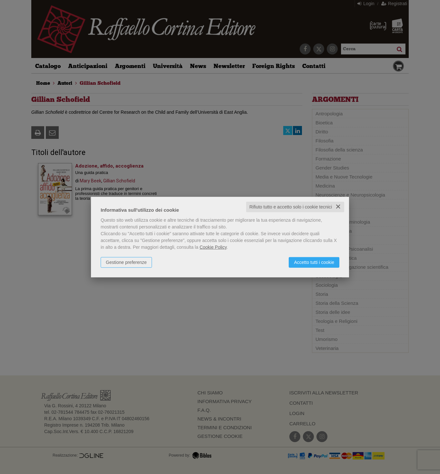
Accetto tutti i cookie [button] (314, 262)
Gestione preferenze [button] (126, 262)
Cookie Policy (213, 247)
